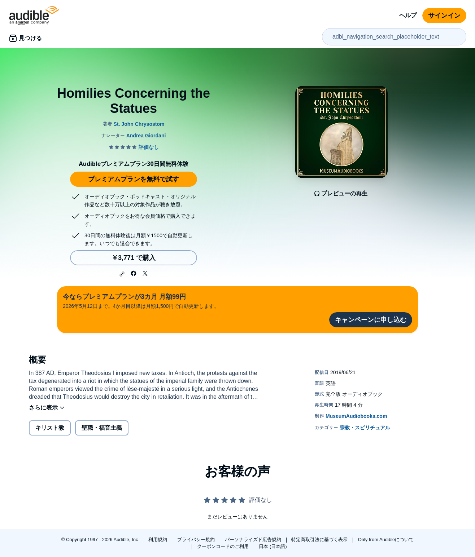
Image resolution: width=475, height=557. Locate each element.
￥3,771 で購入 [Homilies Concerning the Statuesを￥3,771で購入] (134, 257)
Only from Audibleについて (386, 539)
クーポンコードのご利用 (223, 546)
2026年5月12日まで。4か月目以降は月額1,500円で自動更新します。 (141, 300)
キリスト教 (49, 428)
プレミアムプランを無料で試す (133, 179)
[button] (122, 274)
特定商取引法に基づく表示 (320, 539)
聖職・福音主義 (102, 428)
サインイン (444, 15)
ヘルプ (408, 15)
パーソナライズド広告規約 (254, 539)
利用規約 (158, 539)
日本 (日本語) (273, 546)
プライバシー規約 (196, 539)
